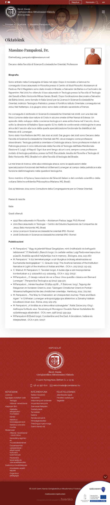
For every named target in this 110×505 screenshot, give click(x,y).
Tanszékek (35, 412)
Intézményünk (39, 392)
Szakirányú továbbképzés (16, 465)
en (103, 2)
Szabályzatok (36, 409)
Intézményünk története (41, 401)
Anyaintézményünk (39, 403)
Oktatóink (21, 24)
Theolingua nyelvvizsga (41, 424)
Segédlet (60, 401)
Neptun (75, 2)
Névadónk (35, 398)
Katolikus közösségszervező (17, 421)
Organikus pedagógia (14, 474)
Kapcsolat (55, 348)
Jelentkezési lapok (64, 395)
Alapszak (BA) (11, 406)
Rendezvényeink (38, 418)
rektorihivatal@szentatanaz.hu (66, 385)
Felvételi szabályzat (65, 398)
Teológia (13, 401)
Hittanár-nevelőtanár (19, 403)
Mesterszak (10, 430)
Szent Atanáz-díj (38, 426)
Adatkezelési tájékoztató (55, 494)
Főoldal (9, 24)
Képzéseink (11, 392)
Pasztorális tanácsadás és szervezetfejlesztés (18, 460)
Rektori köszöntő (38, 395)
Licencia (8, 395)
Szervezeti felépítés (39, 406)
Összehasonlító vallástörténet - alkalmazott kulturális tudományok (16, 450)
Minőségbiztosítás (38, 421)
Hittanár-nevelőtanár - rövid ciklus (19, 434)
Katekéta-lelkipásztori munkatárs (15, 411)
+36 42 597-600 (40, 385)
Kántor (12, 417)
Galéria (34, 415)
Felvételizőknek (66, 392)
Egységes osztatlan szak (15, 398)
